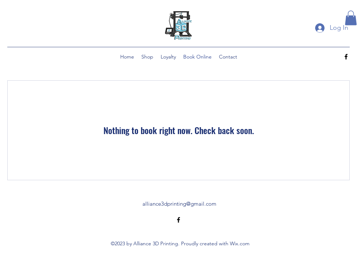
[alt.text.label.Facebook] (346, 56)
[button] (351, 18)
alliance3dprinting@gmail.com (179, 203)
